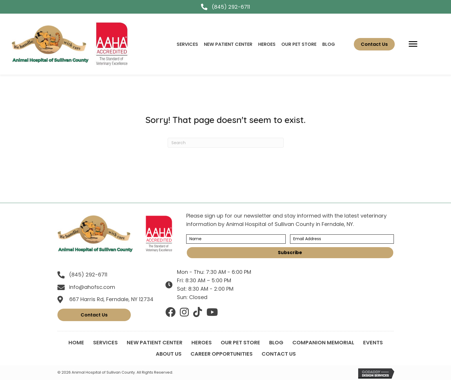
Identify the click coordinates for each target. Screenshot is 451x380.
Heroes (201, 342)
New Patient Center (154, 342)
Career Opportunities (222, 353)
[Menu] (413, 44)
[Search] (226, 143)
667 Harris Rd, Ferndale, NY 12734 (111, 299)
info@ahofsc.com (92, 287)
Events (373, 342)
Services (105, 342)
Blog (276, 342)
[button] (290, 253)
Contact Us (279, 353)
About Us (169, 353)
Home (76, 342)
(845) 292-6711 (231, 6)
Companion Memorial (323, 342)
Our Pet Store (240, 342)
